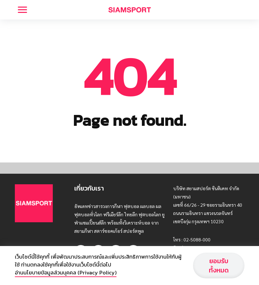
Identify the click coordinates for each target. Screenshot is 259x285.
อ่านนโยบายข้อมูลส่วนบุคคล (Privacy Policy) (65, 272)
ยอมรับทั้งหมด (219, 265)
